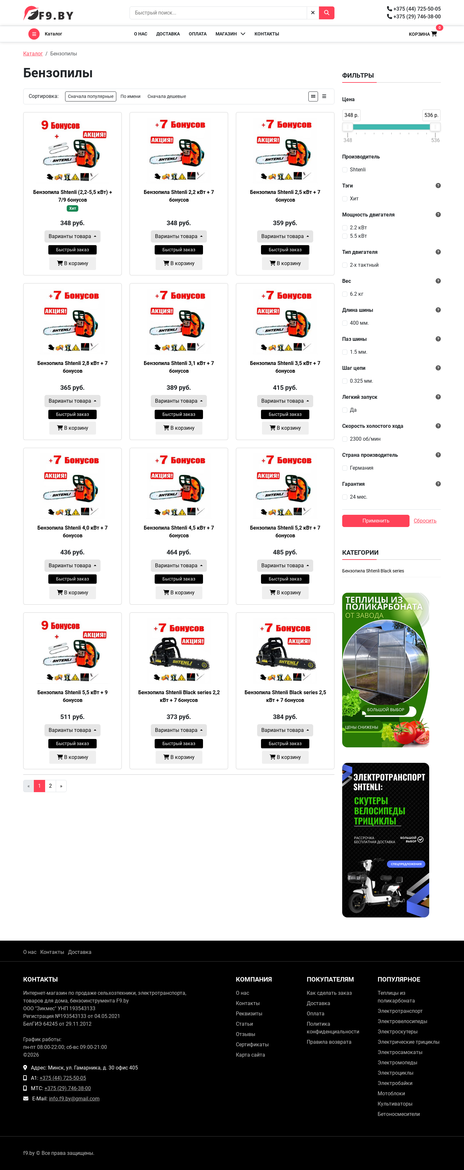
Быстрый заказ (72, 249)
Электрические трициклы (409, 1042)
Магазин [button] (231, 33)
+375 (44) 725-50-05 (414, 9)
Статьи (244, 1024)
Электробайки (395, 1083)
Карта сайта (250, 1055)
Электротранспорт (400, 1011)
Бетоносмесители (399, 1114)
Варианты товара (70, 236)
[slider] (347, 126)
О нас (140, 33)
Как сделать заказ (329, 993)
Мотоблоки (391, 1093)
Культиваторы (395, 1104)
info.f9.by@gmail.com (74, 1099)
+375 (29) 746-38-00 (414, 17)
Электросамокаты (400, 1052)
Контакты (267, 33)
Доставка (168, 33)
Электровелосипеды (402, 1021)
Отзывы (245, 1034)
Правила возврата (329, 1042)
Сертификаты (252, 1044)
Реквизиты (249, 1014)
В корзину (72, 263)
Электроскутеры (398, 1032)
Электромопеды (397, 1063)
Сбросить (425, 521)
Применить (376, 521)
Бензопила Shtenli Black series (373, 570)
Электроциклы (395, 1073)
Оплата (198, 33)
